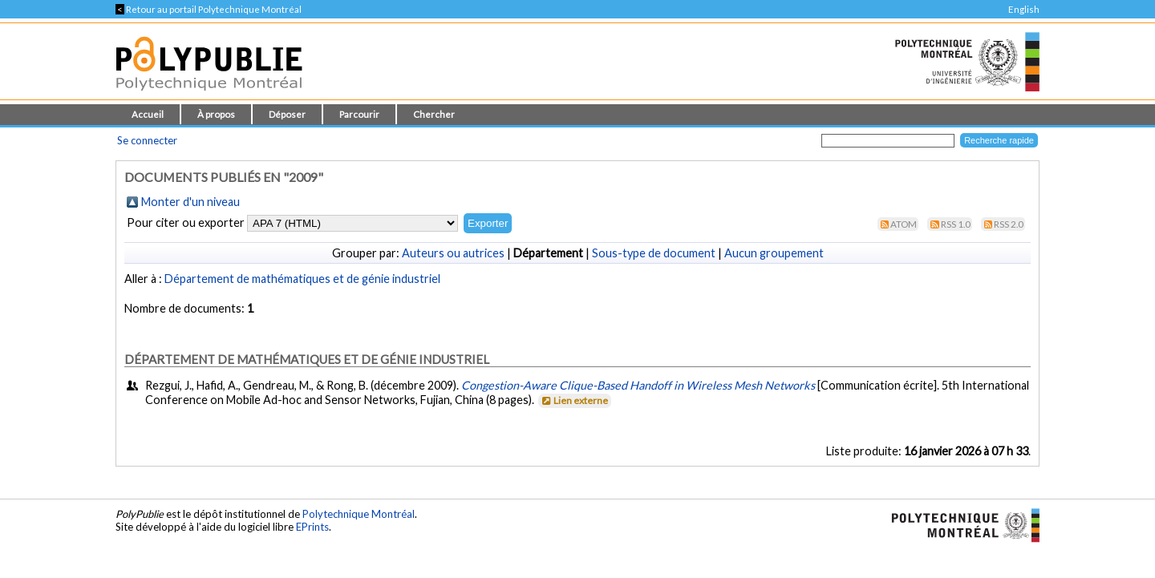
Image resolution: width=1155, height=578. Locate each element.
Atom (903, 224)
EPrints (312, 526)
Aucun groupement (774, 253)
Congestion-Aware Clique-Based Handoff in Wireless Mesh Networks (638, 385)
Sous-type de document (653, 253)
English (1024, 9)
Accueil (148, 114)
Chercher (434, 114)
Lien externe (574, 400)
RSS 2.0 (1008, 224)
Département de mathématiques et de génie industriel (302, 278)
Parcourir (359, 114)
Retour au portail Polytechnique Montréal (209, 9)
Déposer (287, 114)
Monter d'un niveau (190, 201)
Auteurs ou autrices (453, 253)
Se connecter (147, 140)
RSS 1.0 (956, 224)
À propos (216, 114)
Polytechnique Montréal (358, 513)
